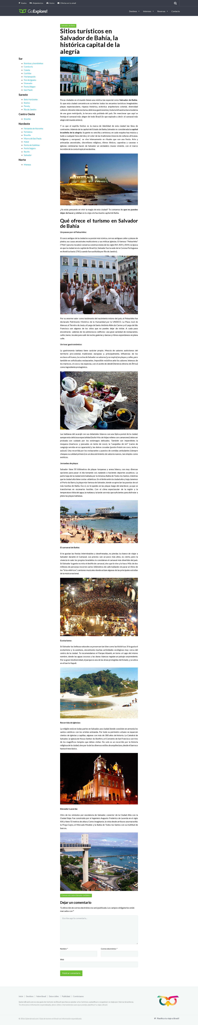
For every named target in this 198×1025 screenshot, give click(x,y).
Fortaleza (28, 132)
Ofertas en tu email (67, 3)
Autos (50, 3)
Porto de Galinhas (32, 145)
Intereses (147, 11)
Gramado (28, 83)
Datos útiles (54, 996)
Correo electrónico (109, 949)
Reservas (161, 11)
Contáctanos (78, 996)
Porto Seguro (30, 148)
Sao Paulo (28, 90)
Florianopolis (30, 76)
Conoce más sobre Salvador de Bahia (76, 895)
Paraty (27, 106)
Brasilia (27, 119)
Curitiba (27, 73)
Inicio (21, 996)
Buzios (27, 103)
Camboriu (28, 66)
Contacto (175, 11)
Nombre (64, 949)
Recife (27, 151)
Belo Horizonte (31, 99)
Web (62, 959)
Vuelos (23, 3)
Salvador (28, 155)
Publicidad (66, 996)
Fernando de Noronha (33, 128)
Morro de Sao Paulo (32, 138)
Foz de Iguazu (30, 80)
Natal (26, 141)
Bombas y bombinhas (33, 63)
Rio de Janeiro (30, 109)
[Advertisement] (38, 40)
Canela (27, 70)
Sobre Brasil (41, 996)
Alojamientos (36, 3)
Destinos (133, 11)
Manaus (27, 164)
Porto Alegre (29, 86)
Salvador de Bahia (68, 26)
